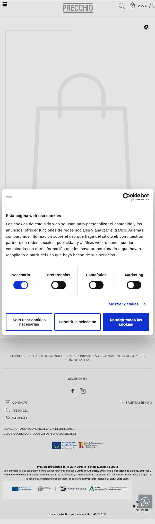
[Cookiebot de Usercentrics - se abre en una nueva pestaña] (126, 197)
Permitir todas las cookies (126, 322)
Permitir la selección (77, 322)
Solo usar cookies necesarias (29, 322)
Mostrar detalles (124, 304)
